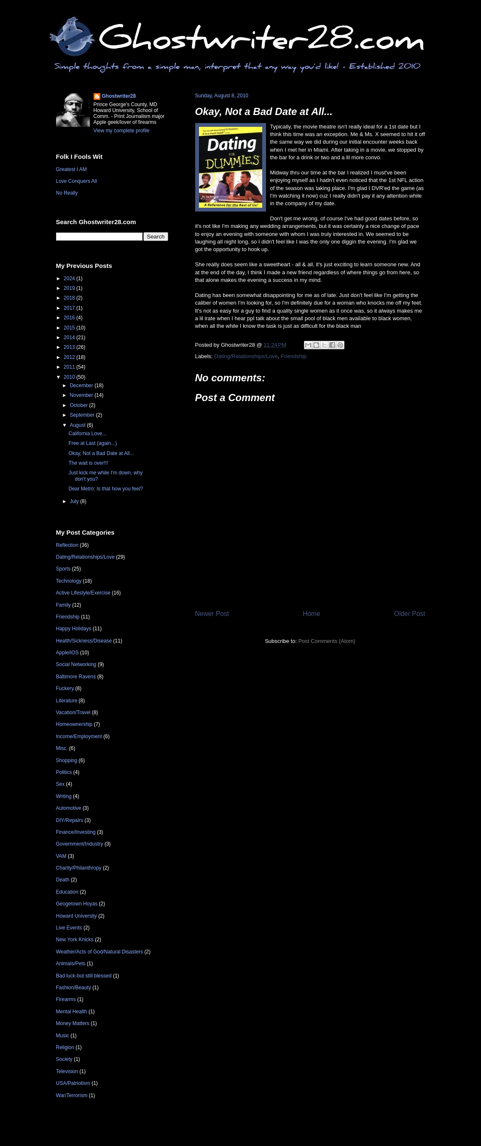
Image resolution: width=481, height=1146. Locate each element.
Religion (65, 1047)
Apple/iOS (67, 653)
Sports (63, 569)
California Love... (87, 433)
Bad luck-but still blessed (84, 976)
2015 (70, 328)
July (75, 501)
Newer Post (212, 613)
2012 (70, 357)
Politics (64, 772)
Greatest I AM (71, 169)
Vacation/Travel (73, 712)
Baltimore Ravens (76, 677)
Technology (69, 581)
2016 (70, 318)
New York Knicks (75, 940)
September (83, 415)
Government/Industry (79, 844)
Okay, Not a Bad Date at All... (264, 111)
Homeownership (74, 724)
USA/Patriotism (73, 1083)
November (82, 395)
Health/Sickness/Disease (84, 641)
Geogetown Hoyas (77, 904)
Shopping (67, 760)
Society (64, 1059)
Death (63, 880)
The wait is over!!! (88, 463)
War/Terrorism (72, 1095)
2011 (70, 367)
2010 (70, 377)
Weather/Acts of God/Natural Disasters (99, 952)
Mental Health (71, 1012)
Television (67, 1071)
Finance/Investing (76, 832)
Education (67, 892)
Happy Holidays (73, 629)
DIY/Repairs (69, 820)
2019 (70, 288)
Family (63, 605)
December (82, 385)
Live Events (69, 928)
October (79, 405)
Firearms (66, 999)
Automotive (68, 808)
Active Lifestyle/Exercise (83, 593)
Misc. (62, 748)
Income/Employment (79, 736)
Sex (60, 784)
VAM (61, 856)
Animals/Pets (71, 964)
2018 (70, 298)
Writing (64, 796)
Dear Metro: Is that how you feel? (105, 489)
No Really (67, 193)
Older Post (409, 613)
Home (311, 613)
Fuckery (65, 688)
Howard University (76, 916)
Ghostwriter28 (119, 96)
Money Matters (72, 1023)
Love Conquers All (76, 181)
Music (62, 1036)
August (78, 425)
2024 (70, 278)
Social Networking (76, 664)
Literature (67, 701)
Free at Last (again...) (92, 443)
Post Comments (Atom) (326, 641)
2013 (70, 347)
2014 (70, 337)
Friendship (293, 356)
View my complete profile (122, 131)
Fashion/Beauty (73, 988)
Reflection (67, 545)
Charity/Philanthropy (79, 868)
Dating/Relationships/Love (246, 356)
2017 (70, 308)
